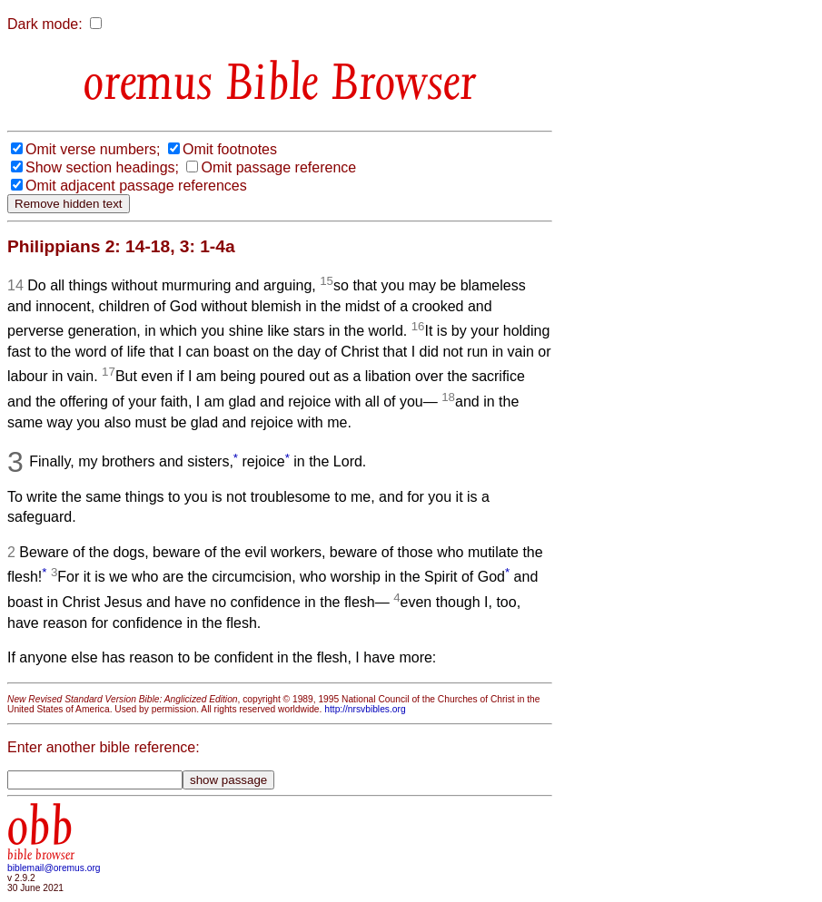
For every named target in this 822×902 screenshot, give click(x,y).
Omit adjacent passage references (136, 185)
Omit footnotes (230, 149)
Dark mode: (45, 24)
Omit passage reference (278, 167)
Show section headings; (102, 167)
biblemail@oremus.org (54, 868)
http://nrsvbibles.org (364, 709)
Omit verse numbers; (92, 149)
